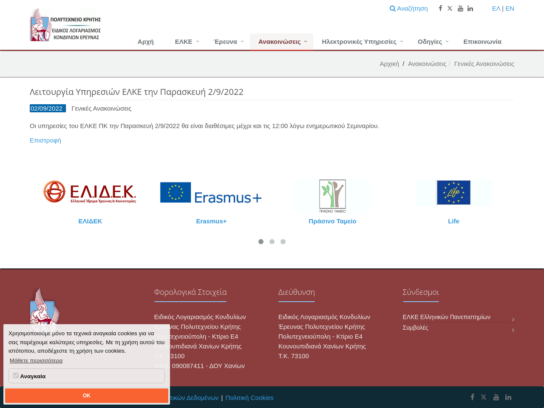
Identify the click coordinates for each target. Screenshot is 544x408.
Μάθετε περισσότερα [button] (36, 360)
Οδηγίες (430, 41)
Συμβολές (415, 327)
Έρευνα (226, 41)
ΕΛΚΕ (184, 41)
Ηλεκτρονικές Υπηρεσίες (359, 41)
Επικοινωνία (482, 41)
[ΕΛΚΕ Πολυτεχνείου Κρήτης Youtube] (496, 397)
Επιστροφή (45, 140)
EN (509, 8)
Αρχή (146, 41)
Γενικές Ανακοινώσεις (484, 63)
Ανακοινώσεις (279, 41)
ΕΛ (496, 8)
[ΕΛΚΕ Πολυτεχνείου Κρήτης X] (483, 397)
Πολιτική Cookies (250, 397)
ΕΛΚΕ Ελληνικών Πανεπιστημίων (446, 317)
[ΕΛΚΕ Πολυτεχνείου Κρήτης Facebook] (472, 397)
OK (87, 396)
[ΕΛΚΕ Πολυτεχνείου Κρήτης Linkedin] (508, 397)
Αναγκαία (29, 376)
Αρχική (389, 63)
